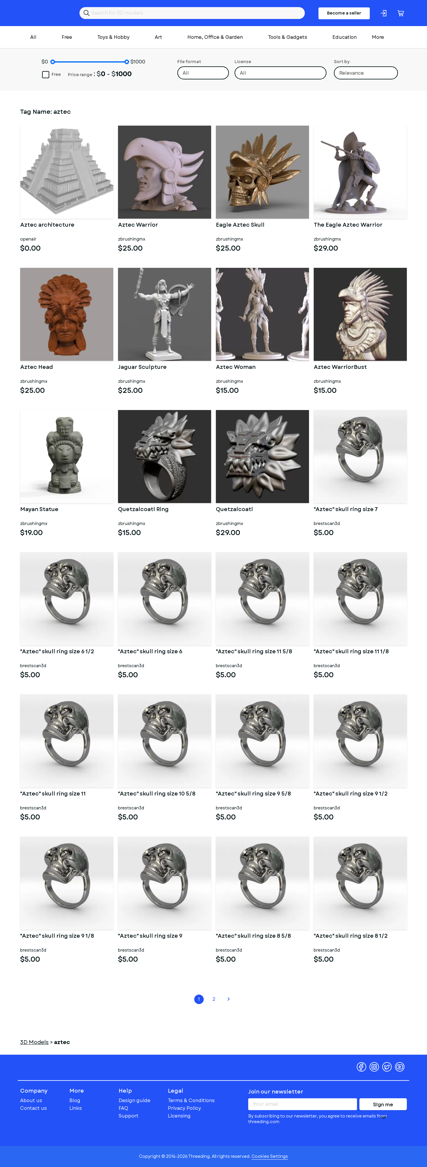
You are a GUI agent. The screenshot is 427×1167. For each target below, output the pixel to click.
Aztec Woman (236, 367)
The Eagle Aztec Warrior (348, 225)
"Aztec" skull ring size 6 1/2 (57, 652)
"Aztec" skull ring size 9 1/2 (351, 794)
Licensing (179, 1115)
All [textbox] (186, 73)
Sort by (342, 62)
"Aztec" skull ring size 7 (346, 510)
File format (189, 62)
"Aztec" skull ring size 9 (150, 936)
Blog (74, 1100)
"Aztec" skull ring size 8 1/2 (351, 936)
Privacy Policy (184, 1108)
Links (75, 1108)
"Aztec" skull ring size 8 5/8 (253, 936)
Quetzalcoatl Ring (143, 510)
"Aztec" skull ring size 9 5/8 (253, 794)
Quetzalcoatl (234, 510)
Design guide (134, 1100)
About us (31, 1100)
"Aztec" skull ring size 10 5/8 (156, 794)
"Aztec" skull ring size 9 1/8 (57, 936)
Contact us (33, 1108)
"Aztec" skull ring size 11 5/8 (254, 652)
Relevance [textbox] (351, 73)
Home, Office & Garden (215, 37)
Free (67, 37)
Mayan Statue (39, 510)
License (243, 62)
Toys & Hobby (113, 37)
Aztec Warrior (138, 225)
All (33, 37)
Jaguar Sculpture (142, 367)
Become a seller (344, 13)
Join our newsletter (275, 1091)
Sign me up (383, 1105)
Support (128, 1115)
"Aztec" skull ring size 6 (150, 652)
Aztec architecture (47, 225)
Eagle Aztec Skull (240, 225)
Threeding (43, 13)
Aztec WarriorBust (340, 367)
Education (344, 37)
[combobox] (203, 72)
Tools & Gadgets (287, 37)
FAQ (123, 1108)
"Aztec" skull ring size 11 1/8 (351, 652)
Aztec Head (36, 367)
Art (158, 37)
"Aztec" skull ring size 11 (53, 794)
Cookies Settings (269, 1156)
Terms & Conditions (191, 1100)
